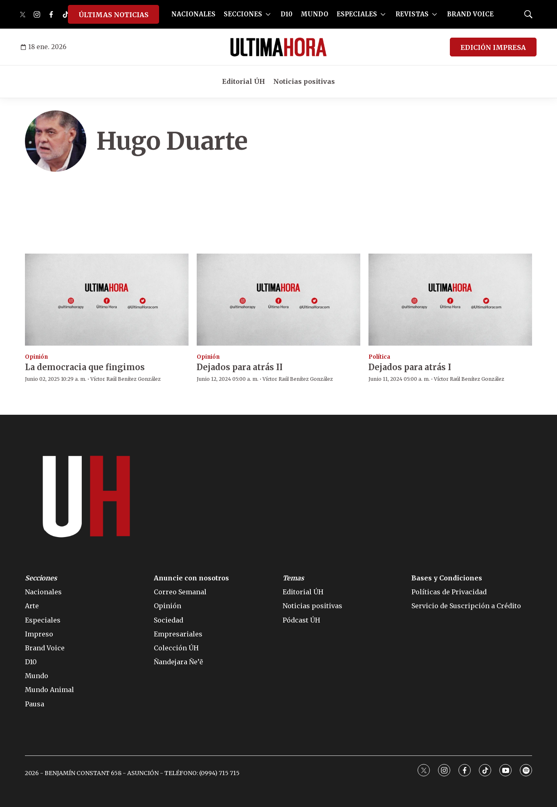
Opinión (36, 356)
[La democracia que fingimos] (107, 300)
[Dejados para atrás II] (278, 300)
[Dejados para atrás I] (450, 300)
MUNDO (314, 14)
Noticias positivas (304, 81)
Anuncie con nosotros (191, 578)
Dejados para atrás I (409, 367)
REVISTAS (412, 14)
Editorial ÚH (243, 81)
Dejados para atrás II (240, 367)
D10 (286, 14)
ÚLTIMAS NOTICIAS (113, 15)
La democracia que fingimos (85, 367)
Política (379, 356)
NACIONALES (193, 14)
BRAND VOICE (470, 14)
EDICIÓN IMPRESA (493, 47)
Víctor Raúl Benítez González (125, 379)
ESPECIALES (357, 14)
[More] (268, 14)
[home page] (278, 47)
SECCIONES (243, 14)
